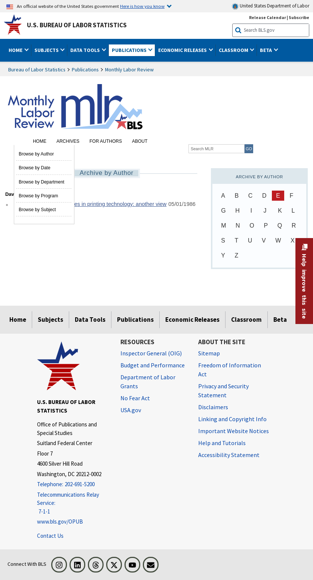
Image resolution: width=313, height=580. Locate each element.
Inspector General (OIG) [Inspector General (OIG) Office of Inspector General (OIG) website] (151, 353)
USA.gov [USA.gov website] (130, 410)
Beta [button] (266, 50)
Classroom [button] (234, 50)
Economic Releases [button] (183, 50)
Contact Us (50, 535)
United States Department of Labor (270, 6)
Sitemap (209, 353)
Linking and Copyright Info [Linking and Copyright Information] (232, 419)
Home (39, 141)
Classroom (246, 319)
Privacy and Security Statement (223, 390)
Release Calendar (267, 17)
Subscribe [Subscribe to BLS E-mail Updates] (299, 17)
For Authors (105, 141)
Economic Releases (192, 319)
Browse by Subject (37, 209)
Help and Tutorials (222, 443)
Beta (280, 319)
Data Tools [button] (85, 50)
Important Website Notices (233, 431)
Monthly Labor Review (129, 69)
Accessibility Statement (229, 455)
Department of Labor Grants (147, 381)
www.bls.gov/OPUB (60, 521)
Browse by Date (34, 167)
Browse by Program (38, 195)
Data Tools (90, 319)
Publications (85, 69)
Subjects (50, 319)
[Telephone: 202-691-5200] (73, 484)
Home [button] (16, 50)
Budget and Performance (152, 365)
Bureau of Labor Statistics (36, 69)
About (139, 141)
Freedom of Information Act (229, 369)
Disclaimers (213, 407)
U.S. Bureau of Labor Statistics (77, 25)
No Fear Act (135, 398)
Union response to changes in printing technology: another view (90, 204)
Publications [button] (130, 50)
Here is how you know (142, 6)
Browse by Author (36, 154)
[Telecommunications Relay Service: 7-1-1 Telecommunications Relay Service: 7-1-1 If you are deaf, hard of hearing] (73, 503)
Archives (67, 141)
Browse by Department (41, 182)
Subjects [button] (47, 50)
